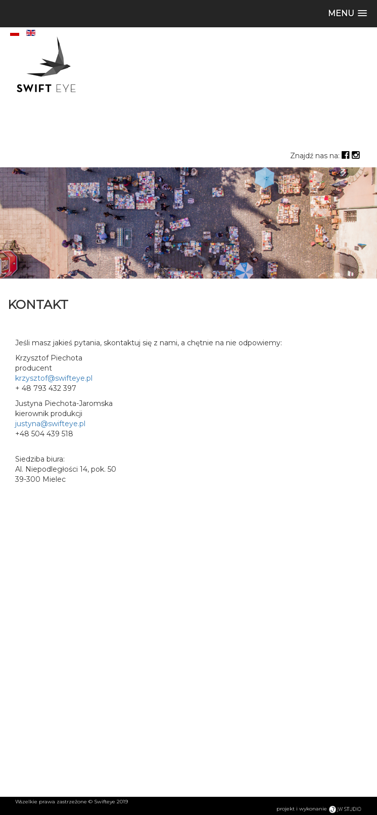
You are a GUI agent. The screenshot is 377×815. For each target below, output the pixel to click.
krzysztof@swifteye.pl (53, 378)
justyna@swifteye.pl (50, 423)
